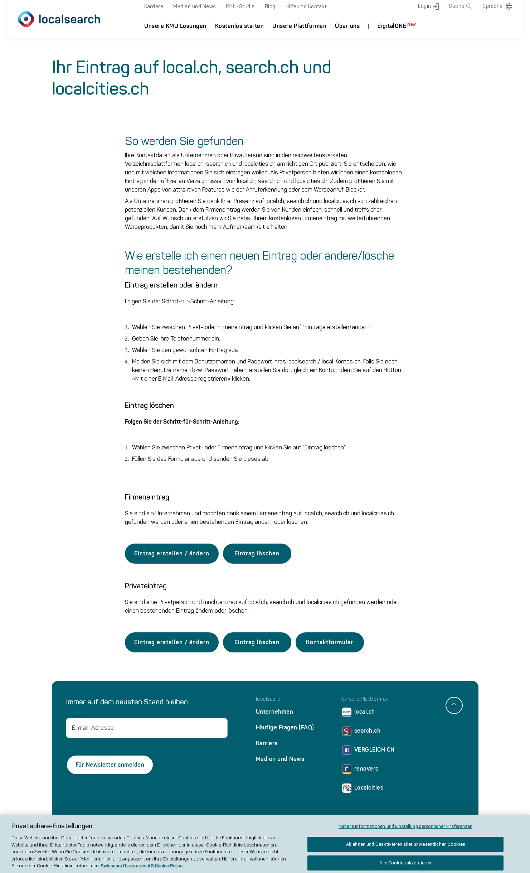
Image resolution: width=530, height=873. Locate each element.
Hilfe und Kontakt (306, 7)
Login (428, 6)
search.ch (361, 732)
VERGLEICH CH (368, 751)
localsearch (270, 699)
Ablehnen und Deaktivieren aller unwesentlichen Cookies (405, 849)
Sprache (492, 6)
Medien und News (194, 7)
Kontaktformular (329, 642)
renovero (360, 770)
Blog (270, 7)
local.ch (358, 713)
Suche (460, 6)
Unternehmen (274, 711)
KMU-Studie (240, 7)
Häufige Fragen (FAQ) (285, 727)
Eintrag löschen (256, 553)
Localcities (363, 789)
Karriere (153, 7)
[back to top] (454, 705)
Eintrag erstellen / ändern (171, 553)
